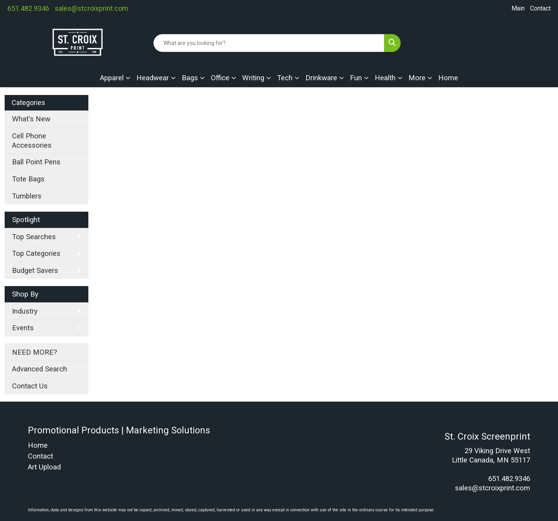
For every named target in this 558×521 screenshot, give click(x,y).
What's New (31, 119)
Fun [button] (356, 78)
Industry (25, 311)
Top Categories (36, 253)
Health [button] (385, 78)
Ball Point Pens (36, 162)
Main (518, 8)
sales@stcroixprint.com (91, 8)
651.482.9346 (28, 8)
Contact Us (30, 386)
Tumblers (26, 196)
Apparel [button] (112, 78)
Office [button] (220, 78)
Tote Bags (28, 179)
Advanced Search (39, 369)
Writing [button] (253, 78)
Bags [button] (190, 78)
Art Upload (44, 467)
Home (448, 78)
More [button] (416, 78)
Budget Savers (35, 270)
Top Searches (34, 237)
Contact (540, 8)
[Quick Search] (268, 43)
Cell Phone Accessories (32, 141)
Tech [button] (285, 78)
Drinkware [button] (321, 78)
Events (23, 328)
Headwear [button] (152, 78)
